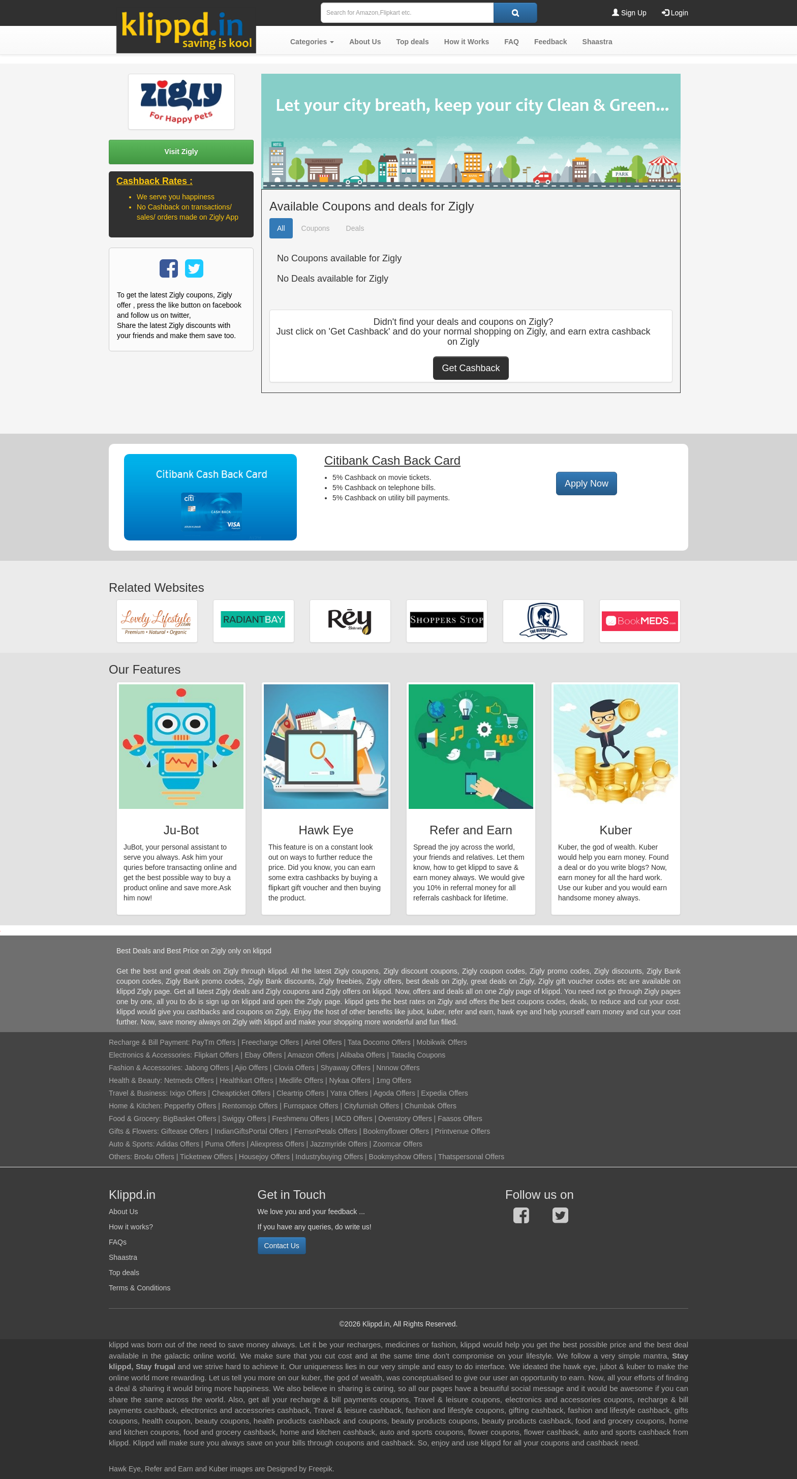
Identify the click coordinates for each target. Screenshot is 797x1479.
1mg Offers (393, 1080)
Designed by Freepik (299, 1469)
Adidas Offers (177, 1144)
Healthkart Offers (246, 1080)
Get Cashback (471, 368)
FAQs (118, 1242)
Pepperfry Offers (190, 1106)
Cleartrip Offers (301, 1093)
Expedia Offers (444, 1093)
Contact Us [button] (281, 1246)
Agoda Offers (394, 1093)
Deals (355, 228)
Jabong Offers (207, 1068)
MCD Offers (354, 1118)
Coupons (315, 228)
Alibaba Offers (362, 1055)
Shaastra (123, 1257)
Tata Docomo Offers (379, 1042)
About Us (123, 1212)
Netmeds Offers (189, 1080)
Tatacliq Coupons (418, 1055)
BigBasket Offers (190, 1118)
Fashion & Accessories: (146, 1068)
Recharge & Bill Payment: (149, 1042)
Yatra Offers (349, 1093)
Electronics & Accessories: (150, 1055)
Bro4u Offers (154, 1157)
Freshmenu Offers (300, 1118)
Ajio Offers (251, 1068)
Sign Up (629, 13)
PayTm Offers (213, 1042)
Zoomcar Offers (397, 1144)
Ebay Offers (263, 1055)
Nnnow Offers (397, 1068)
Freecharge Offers (270, 1042)
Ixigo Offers (188, 1093)
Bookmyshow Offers (401, 1157)
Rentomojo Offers (250, 1106)
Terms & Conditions (139, 1288)
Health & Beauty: (135, 1080)
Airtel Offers (323, 1042)
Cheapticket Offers (241, 1093)
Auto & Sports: (132, 1144)
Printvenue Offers (462, 1131)
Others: (121, 1157)
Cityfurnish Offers (371, 1106)
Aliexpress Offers (277, 1144)
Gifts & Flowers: (134, 1131)
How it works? (131, 1227)
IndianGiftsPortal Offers (251, 1131)
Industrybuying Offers (329, 1157)
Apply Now (586, 483)
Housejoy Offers (264, 1157)
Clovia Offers (294, 1068)
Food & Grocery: (135, 1118)
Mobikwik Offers (441, 1042)
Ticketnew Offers (206, 1157)
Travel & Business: (139, 1093)
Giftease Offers (185, 1131)
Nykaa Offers (349, 1080)
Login (675, 13)
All (281, 228)
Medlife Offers (301, 1080)
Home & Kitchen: (135, 1106)
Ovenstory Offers (405, 1118)
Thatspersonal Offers (471, 1157)
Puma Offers (224, 1144)
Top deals (124, 1273)
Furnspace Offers (311, 1106)
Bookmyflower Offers (396, 1131)
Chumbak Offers (430, 1106)
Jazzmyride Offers (338, 1144)
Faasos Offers (460, 1118)
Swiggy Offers (244, 1118)
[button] (312, 41)
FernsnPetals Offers (325, 1131)
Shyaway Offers (345, 1068)
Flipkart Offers (216, 1055)
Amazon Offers (310, 1055)
